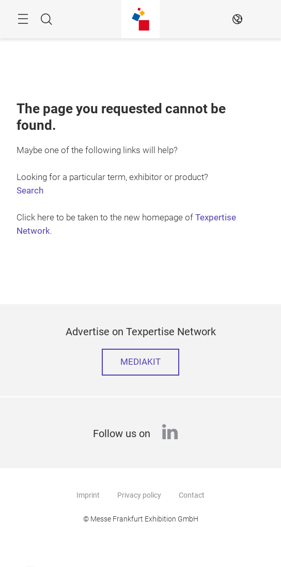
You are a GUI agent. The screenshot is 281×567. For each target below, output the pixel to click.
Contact (192, 495)
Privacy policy (139, 495)
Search (30, 191)
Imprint (88, 495)
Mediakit (140, 362)
